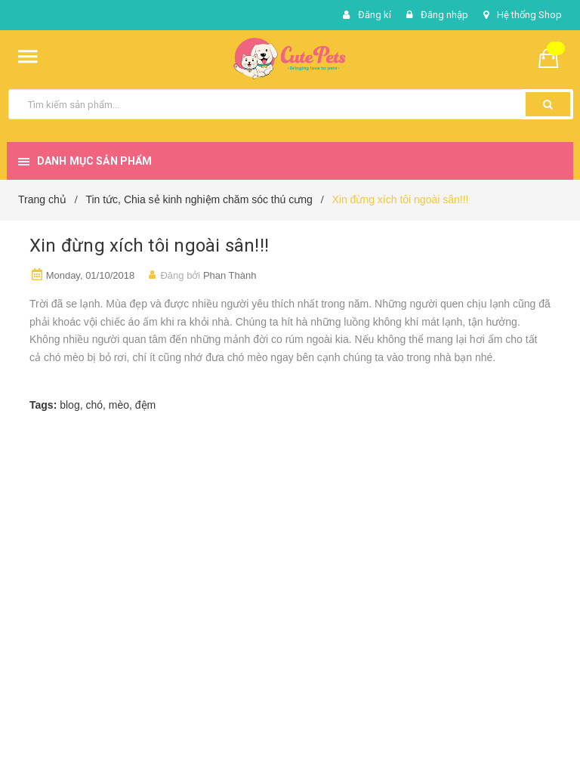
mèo (119, 405)
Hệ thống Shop (529, 14)
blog (69, 405)
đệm (145, 405)
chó (94, 405)
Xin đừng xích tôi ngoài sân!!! (149, 245)
